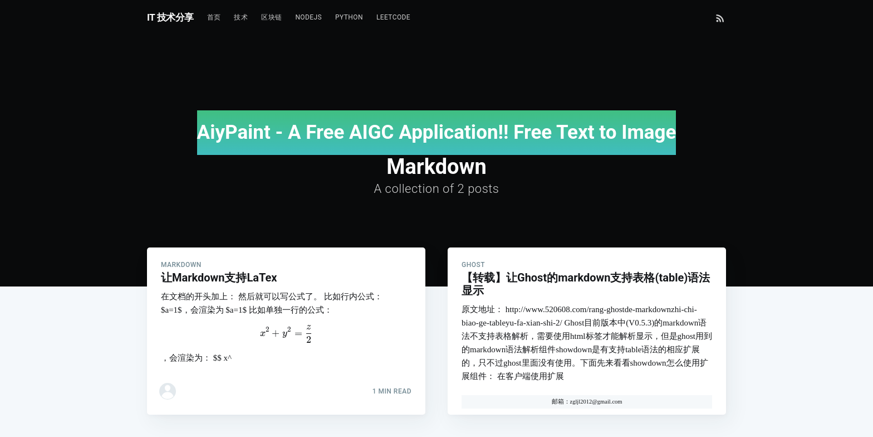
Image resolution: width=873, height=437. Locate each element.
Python (349, 17)
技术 (241, 17)
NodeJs (308, 17)
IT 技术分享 (170, 17)
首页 (214, 17)
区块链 (271, 17)
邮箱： (561, 402)
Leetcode (393, 17)
